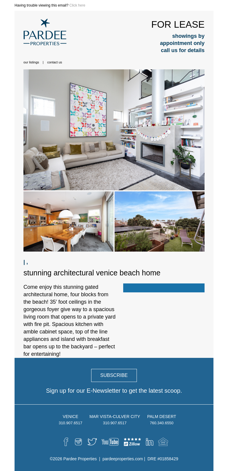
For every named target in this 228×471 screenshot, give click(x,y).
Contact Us (54, 62)
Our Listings (31, 62)
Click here (77, 5)
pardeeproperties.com (122, 458)
